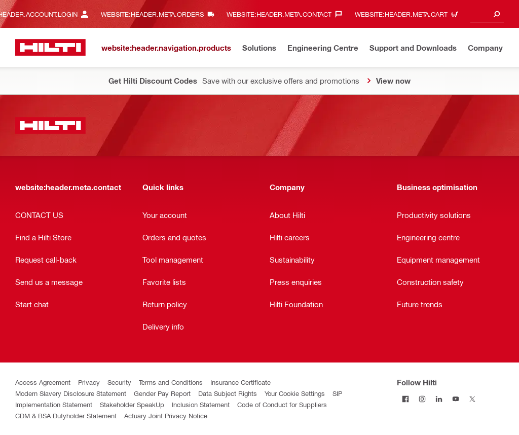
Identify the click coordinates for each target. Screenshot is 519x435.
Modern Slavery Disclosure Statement (70, 393)
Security (119, 382)
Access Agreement (42, 382)
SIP (337, 393)
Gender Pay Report (162, 393)
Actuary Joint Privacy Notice (165, 415)
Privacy (89, 382)
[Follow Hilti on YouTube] (455, 398)
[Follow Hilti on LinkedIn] (438, 398)
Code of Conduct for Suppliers (282, 404)
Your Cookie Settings (295, 393)
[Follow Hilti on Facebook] (405, 398)
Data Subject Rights (227, 393)
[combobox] (487, 14)
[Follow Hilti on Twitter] (472, 398)
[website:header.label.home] (50, 47)
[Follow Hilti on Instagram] (422, 398)
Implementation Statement (53, 404)
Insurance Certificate (240, 382)
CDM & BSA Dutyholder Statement (66, 415)
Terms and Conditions (171, 382)
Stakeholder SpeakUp (132, 404)
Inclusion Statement (201, 404)
